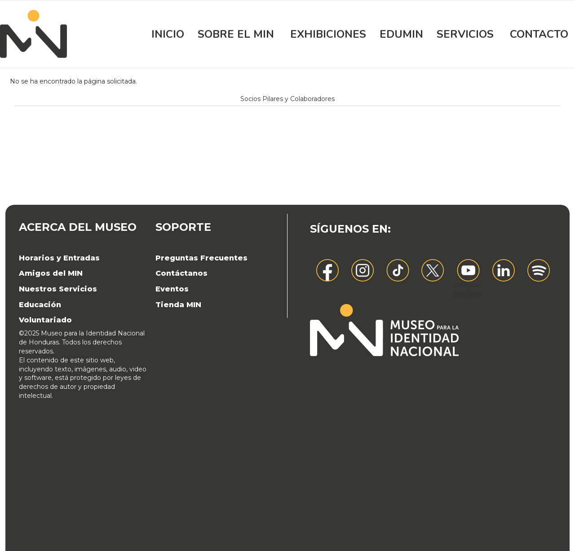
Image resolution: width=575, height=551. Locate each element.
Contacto (539, 34)
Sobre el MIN (236, 34)
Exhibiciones (328, 34)
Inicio (167, 34)
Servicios (465, 34)
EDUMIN (401, 34)
